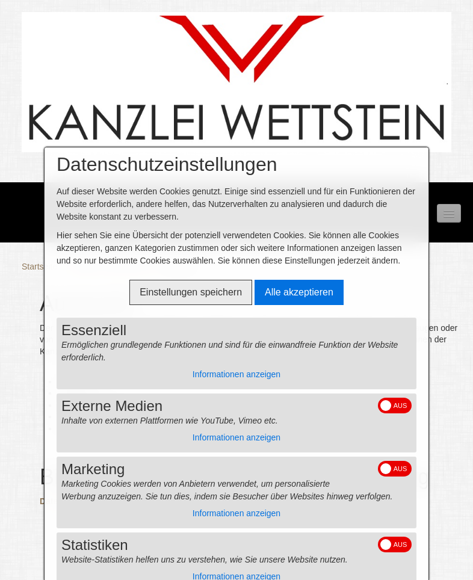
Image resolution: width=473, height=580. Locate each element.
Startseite (39, 266)
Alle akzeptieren (299, 292)
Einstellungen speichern (191, 292)
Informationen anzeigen (236, 374)
